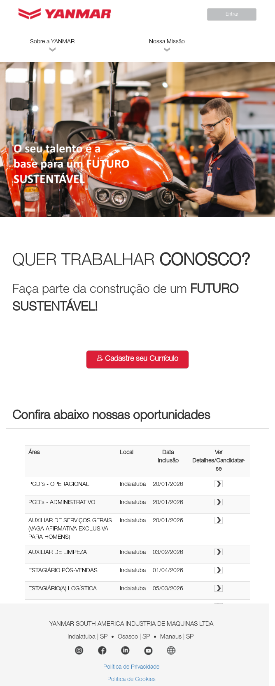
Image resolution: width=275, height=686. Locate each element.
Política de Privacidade (131, 667)
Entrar (232, 14)
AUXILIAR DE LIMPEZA (57, 553)
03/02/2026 (168, 553)
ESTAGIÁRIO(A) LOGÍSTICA (62, 589)
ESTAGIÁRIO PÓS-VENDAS (63, 571)
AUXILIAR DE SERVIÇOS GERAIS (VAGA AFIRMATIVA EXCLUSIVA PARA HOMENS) (70, 529)
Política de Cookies (131, 680)
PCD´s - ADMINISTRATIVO (61, 503)
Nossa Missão (167, 46)
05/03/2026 (168, 589)
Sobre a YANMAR (52, 46)
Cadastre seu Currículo (137, 359)
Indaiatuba (133, 485)
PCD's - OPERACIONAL (58, 485)
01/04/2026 (168, 571)
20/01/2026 (168, 485)
